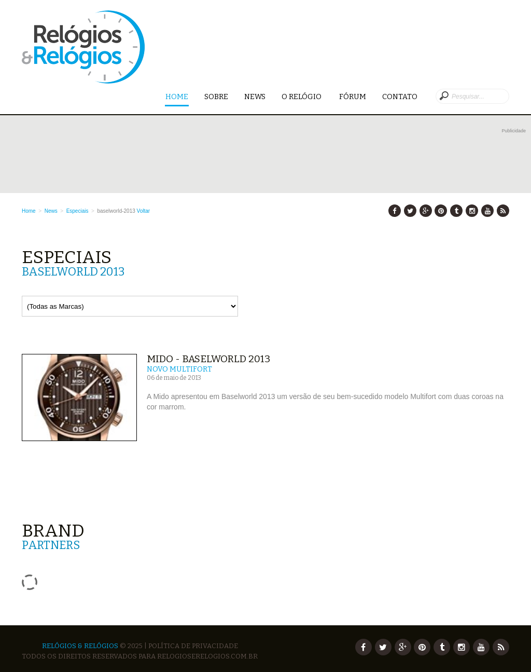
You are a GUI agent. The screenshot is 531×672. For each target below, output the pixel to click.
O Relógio (302, 96)
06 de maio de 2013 (174, 377)
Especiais (77, 211)
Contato (399, 96)
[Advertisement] (274, 159)
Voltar (143, 211)
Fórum (352, 96)
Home (177, 97)
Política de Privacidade (193, 646)
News (255, 96)
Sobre (216, 96)
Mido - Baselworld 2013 (208, 359)
